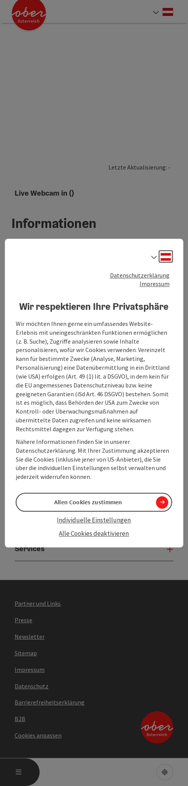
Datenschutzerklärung (140, 275)
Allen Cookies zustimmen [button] (88, 502)
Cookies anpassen (38, 735)
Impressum (155, 284)
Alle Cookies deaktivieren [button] (94, 533)
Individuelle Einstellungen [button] (94, 520)
